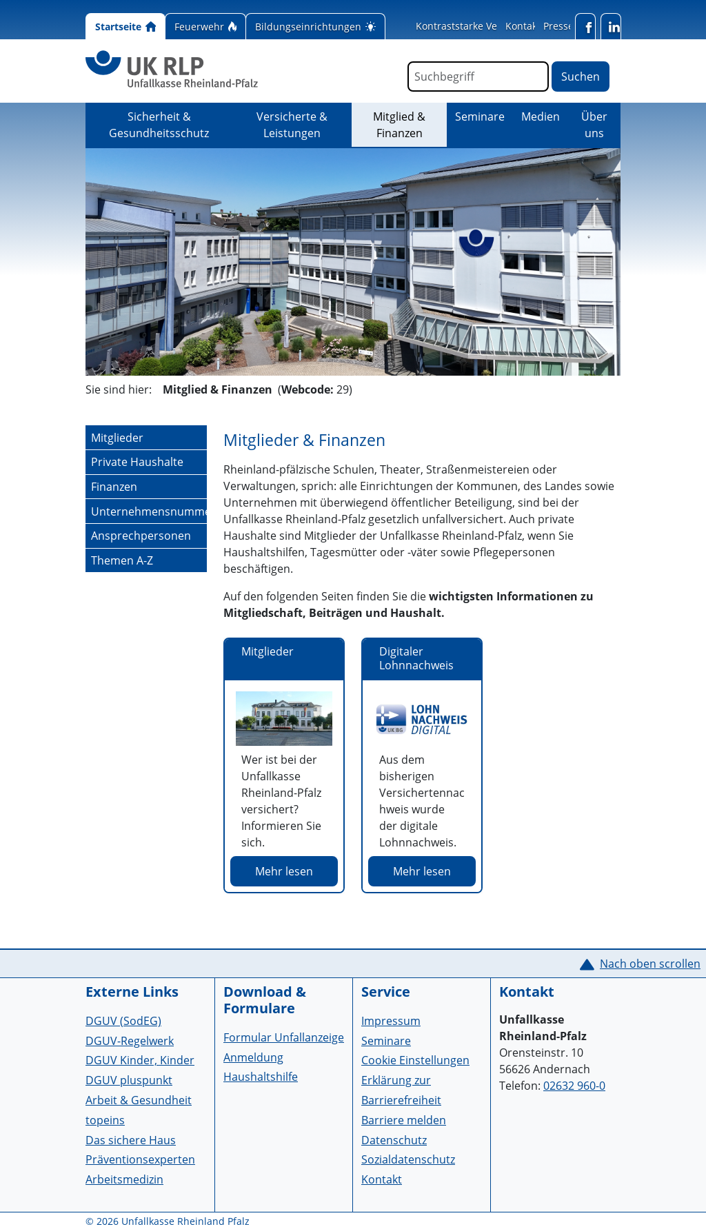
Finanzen (114, 486)
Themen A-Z (122, 560)
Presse (558, 25)
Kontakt (523, 25)
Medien (540, 116)
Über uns (594, 125)
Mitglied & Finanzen (410, 125)
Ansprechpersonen (141, 535)
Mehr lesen (284, 871)
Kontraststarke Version (468, 25)
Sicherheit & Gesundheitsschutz (159, 125)
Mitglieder (117, 437)
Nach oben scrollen (650, 963)
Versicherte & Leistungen (291, 125)
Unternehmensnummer (149, 511)
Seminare (480, 116)
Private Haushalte (137, 461)
